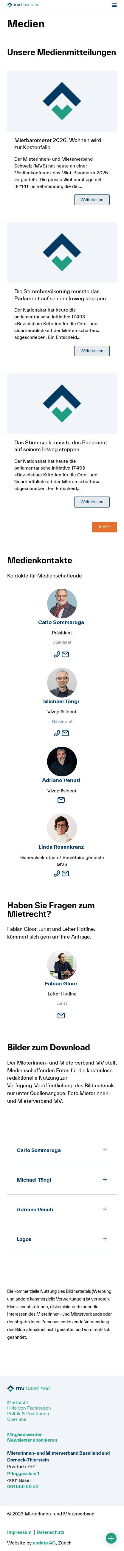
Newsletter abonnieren (32, 1440)
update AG (44, 1542)
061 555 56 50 (22, 1486)
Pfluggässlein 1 (23, 1473)
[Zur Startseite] (40, 6)
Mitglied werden (25, 1434)
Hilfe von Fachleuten (29, 1407)
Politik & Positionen (28, 1413)
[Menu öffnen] (114, 5)
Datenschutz (50, 1532)
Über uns (16, 1419)
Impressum (19, 1532)
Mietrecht (17, 1402)
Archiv (104, 527)
